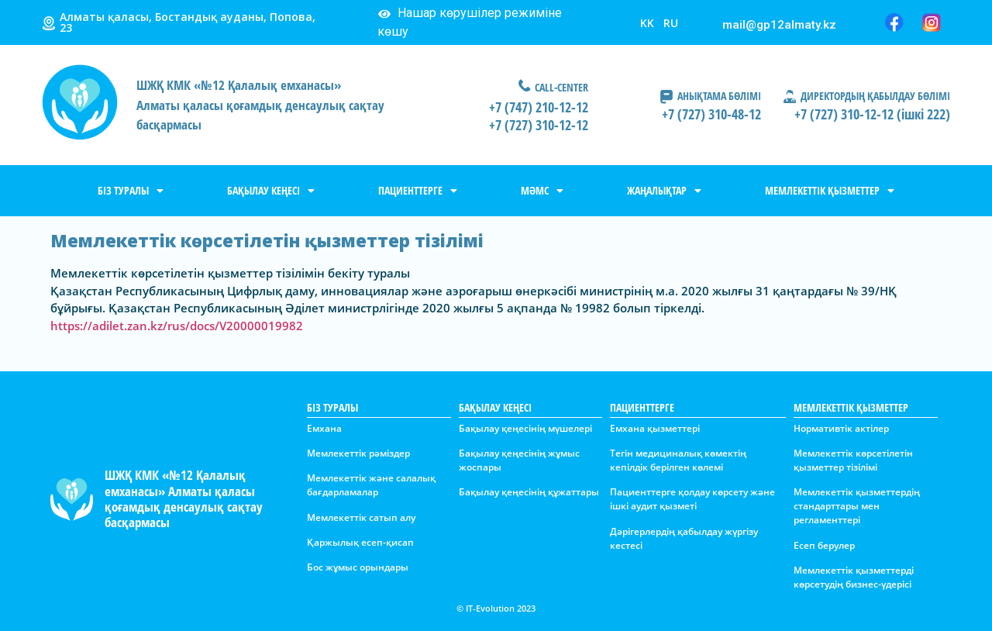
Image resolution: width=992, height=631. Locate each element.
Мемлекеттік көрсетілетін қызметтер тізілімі (853, 460)
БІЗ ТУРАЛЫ (131, 191)
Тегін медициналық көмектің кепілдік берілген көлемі (678, 460)
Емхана (324, 428)
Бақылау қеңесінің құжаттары (529, 491)
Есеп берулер (824, 545)
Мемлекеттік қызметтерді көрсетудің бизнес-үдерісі (854, 577)
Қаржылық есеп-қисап (360, 542)
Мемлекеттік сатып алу (361, 517)
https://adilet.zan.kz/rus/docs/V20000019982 (176, 325)
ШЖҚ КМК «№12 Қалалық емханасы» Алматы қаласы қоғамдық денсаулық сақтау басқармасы (184, 498)
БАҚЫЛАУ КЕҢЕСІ (271, 191)
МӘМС (542, 191)
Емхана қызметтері (655, 428)
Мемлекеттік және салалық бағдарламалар (371, 484)
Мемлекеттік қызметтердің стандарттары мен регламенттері (857, 505)
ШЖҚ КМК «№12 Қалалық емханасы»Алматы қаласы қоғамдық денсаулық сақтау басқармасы (260, 104)
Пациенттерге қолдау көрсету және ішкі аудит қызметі (692, 498)
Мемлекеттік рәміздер (358, 453)
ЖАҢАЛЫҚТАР (664, 191)
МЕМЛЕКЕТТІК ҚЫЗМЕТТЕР (829, 191)
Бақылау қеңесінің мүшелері (525, 428)
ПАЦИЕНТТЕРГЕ (417, 191)
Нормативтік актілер (841, 428)
